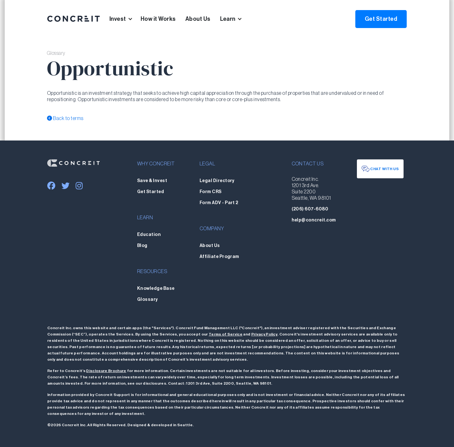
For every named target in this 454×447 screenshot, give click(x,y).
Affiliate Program (219, 257)
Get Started (381, 19)
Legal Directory (217, 181)
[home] (73, 18)
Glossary (147, 299)
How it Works (158, 19)
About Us (198, 19)
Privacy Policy (264, 334)
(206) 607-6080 (310, 209)
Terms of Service (225, 334)
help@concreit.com (314, 220)
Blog (142, 246)
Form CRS (211, 192)
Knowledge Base (156, 288)
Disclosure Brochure (106, 371)
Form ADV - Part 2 (219, 203)
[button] (125, 19)
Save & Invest (152, 181)
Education (149, 234)
